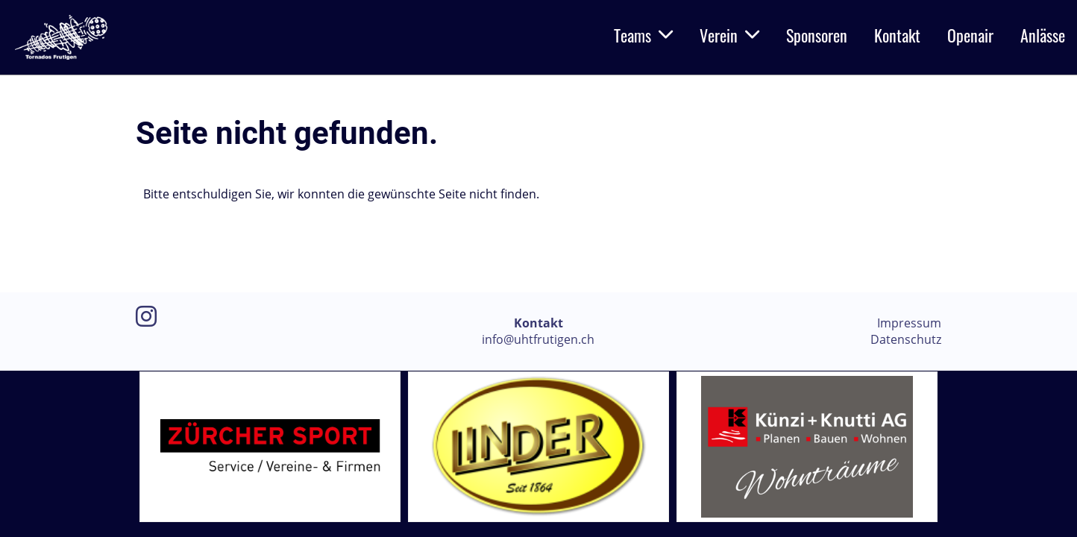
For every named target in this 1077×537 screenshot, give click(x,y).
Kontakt (897, 35)
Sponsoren (816, 35)
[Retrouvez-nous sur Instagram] (146, 316)
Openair (970, 35)
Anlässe (1042, 35)
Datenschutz (905, 339)
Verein (729, 35)
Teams (643, 35)
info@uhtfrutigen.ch (538, 339)
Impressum (909, 323)
